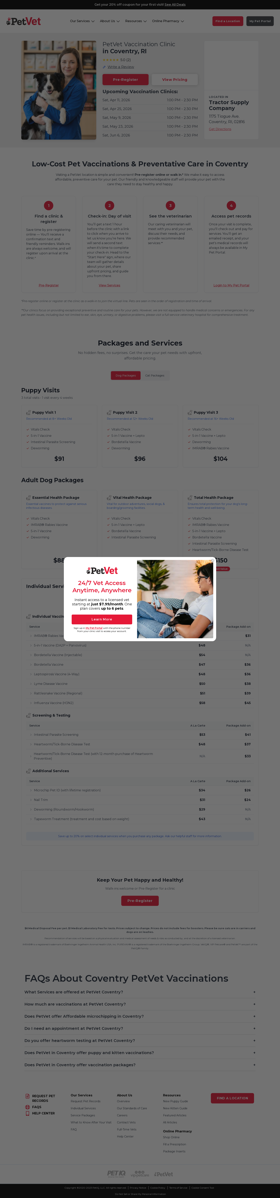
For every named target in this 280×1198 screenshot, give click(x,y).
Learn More (102, 619)
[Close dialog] (213, 560)
